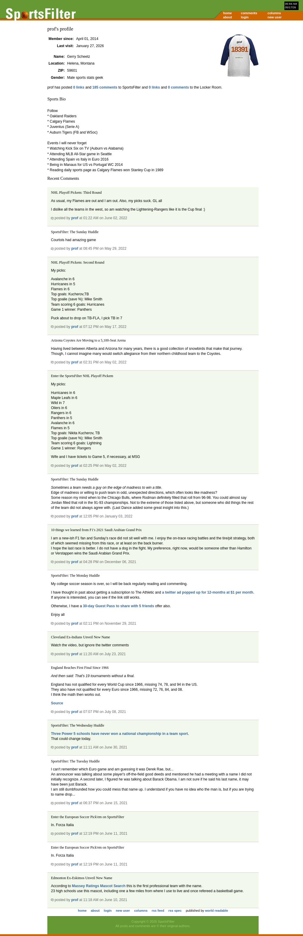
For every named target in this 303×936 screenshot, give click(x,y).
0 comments (178, 87)
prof (74, 218)
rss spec (175, 910)
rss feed (158, 910)
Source (57, 703)
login (245, 17)
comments (249, 13)
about (227, 17)
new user (274, 17)
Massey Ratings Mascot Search (98, 886)
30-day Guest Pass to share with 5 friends (118, 606)
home (227, 13)
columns (274, 13)
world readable (216, 910)
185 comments (104, 87)
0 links (78, 87)
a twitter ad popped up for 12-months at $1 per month (207, 592)
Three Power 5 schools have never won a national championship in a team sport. (120, 734)
